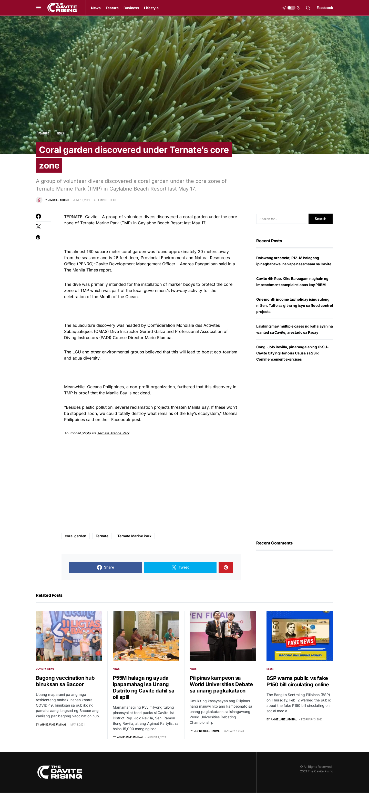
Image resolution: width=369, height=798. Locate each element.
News (60, 133)
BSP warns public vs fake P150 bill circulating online (297, 686)
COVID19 (41, 674)
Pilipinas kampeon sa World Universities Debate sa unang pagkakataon (221, 689)
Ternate (102, 541)
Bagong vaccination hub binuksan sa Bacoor (65, 686)
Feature (43, 133)
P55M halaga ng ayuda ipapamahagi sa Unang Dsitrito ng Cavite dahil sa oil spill (143, 693)
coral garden (75, 541)
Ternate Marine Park (113, 438)
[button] (38, 8)
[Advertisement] (151, 490)
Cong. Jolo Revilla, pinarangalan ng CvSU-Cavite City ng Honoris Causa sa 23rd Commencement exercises (292, 358)
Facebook (325, 7)
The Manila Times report (87, 275)
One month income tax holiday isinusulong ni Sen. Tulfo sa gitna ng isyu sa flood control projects (294, 310)
